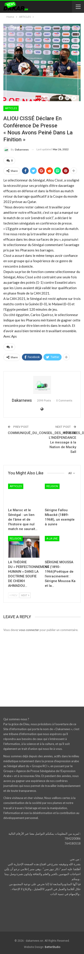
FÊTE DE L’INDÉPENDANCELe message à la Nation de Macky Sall (62, 442)
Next (25, 595)
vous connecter (29, 630)
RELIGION (52, 486)
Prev (13, 595)
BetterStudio (52, 947)
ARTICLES (11, 108)
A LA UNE (52, 538)
